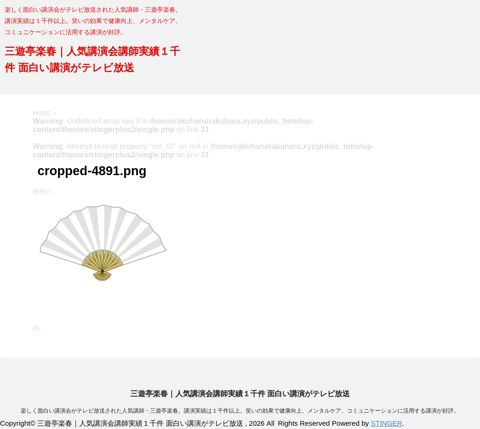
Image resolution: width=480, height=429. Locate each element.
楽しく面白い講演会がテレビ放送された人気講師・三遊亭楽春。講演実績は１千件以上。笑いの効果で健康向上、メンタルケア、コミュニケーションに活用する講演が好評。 (240, 410)
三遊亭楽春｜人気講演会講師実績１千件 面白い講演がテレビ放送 (240, 394)
